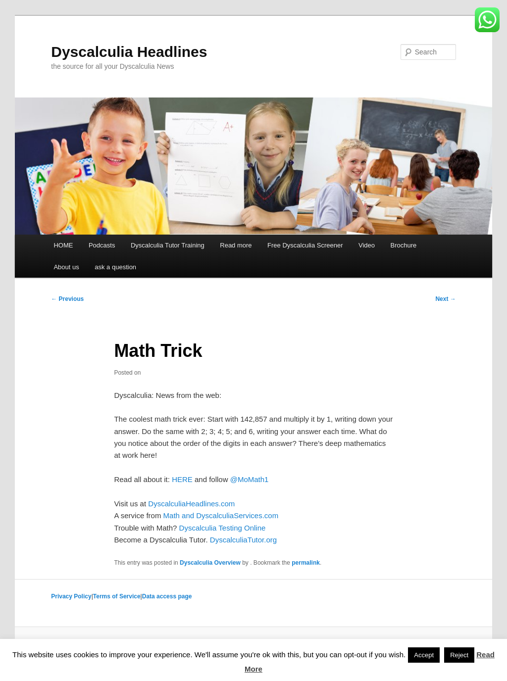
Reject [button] (459, 655)
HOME (63, 245)
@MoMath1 (249, 479)
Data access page (167, 596)
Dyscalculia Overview (210, 562)
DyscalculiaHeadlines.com (191, 503)
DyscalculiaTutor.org (243, 539)
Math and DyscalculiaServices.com (221, 515)
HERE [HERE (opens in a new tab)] (182, 479)
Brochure (404, 245)
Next (445, 298)
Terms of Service (117, 596)
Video (366, 245)
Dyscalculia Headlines (129, 52)
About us (66, 267)
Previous (67, 298)
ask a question (115, 267)
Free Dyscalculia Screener (305, 245)
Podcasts (102, 245)
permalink (306, 562)
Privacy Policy (71, 596)
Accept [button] (424, 655)
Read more (236, 245)
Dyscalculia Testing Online (222, 528)
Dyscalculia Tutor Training (167, 245)
